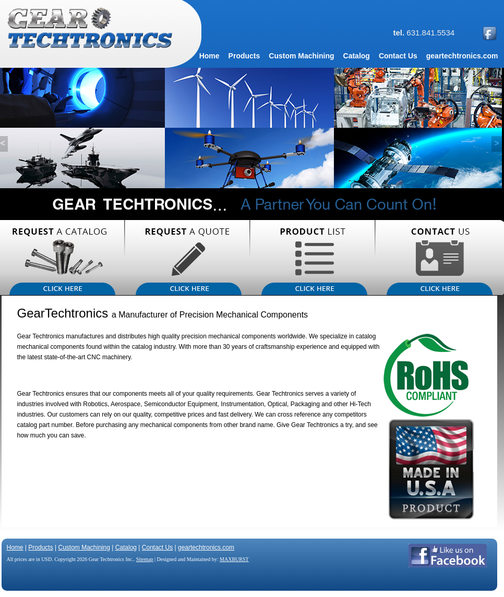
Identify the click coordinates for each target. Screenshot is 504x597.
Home (15, 547)
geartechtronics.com (206, 547)
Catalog (126, 547)
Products (40, 547)
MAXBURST (234, 559)
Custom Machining (84, 547)
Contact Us (157, 547)
